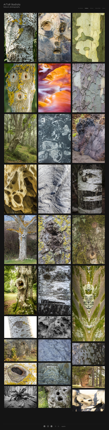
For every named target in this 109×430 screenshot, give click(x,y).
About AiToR (97, 8)
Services (91, 8)
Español (63, 426)
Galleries (86, 8)
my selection (80, 8)
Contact (103, 8)
